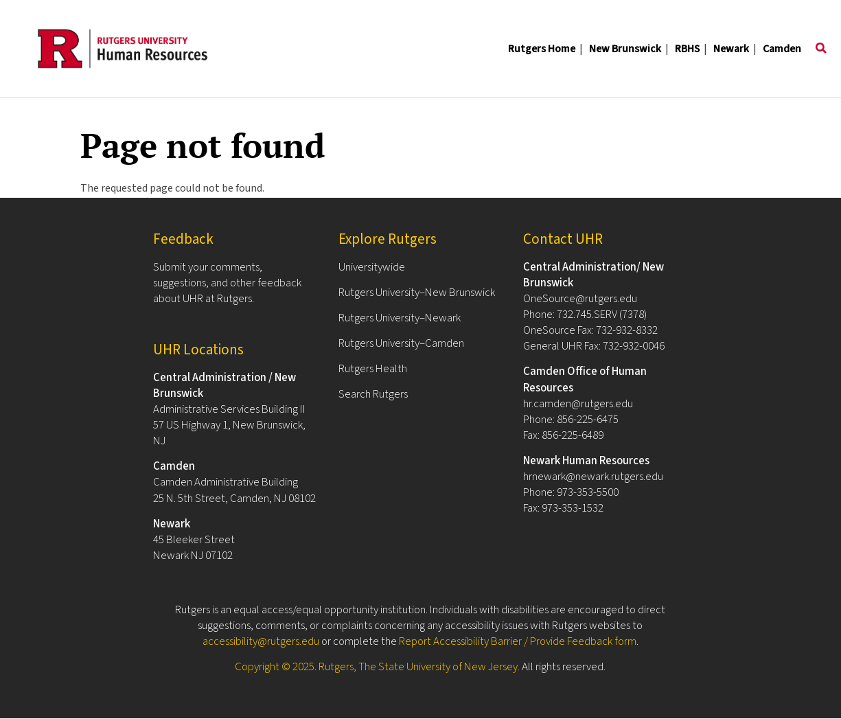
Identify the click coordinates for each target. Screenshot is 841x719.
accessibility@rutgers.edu (261, 641)
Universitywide (371, 267)
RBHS (687, 48)
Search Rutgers (373, 394)
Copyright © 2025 (274, 667)
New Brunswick (625, 48)
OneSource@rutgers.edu (580, 298)
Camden (782, 48)
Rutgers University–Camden (401, 343)
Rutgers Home (541, 48)
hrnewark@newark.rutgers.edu (593, 476)
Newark (731, 48)
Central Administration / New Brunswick (224, 385)
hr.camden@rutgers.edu (578, 404)
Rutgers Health (372, 369)
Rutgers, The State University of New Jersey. (419, 667)
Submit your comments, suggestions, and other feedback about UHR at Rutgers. (227, 283)
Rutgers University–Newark (399, 318)
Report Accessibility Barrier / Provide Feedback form (517, 641)
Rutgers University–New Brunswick (416, 292)
